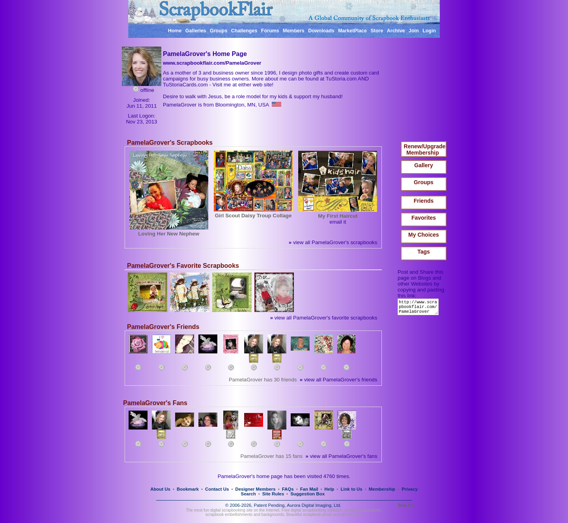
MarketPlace (352, 31)
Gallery (423, 165)
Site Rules (273, 493)
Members (294, 31)
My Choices (423, 235)
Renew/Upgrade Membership (425, 149)
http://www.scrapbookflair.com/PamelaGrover (419, 309)
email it (337, 222)
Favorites (423, 218)
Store (376, 31)
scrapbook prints (317, 514)
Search (248, 493)
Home (175, 31)
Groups (218, 31)
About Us (160, 489)
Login (429, 31)
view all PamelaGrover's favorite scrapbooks (323, 318)
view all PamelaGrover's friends (338, 380)
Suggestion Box (307, 493)
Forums (270, 31)
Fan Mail (309, 489)
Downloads (321, 31)
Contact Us (217, 489)
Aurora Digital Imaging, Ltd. (314, 505)
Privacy (410, 489)
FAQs (288, 489)
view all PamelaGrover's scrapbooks (333, 242)
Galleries (195, 31)
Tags (423, 251)
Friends (424, 201)
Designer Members (255, 489)
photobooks (351, 514)
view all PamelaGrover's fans (341, 456)
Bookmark (188, 489)
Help (329, 489)
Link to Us (351, 489)
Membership (382, 489)
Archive (396, 31)
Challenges (244, 31)
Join (414, 31)
